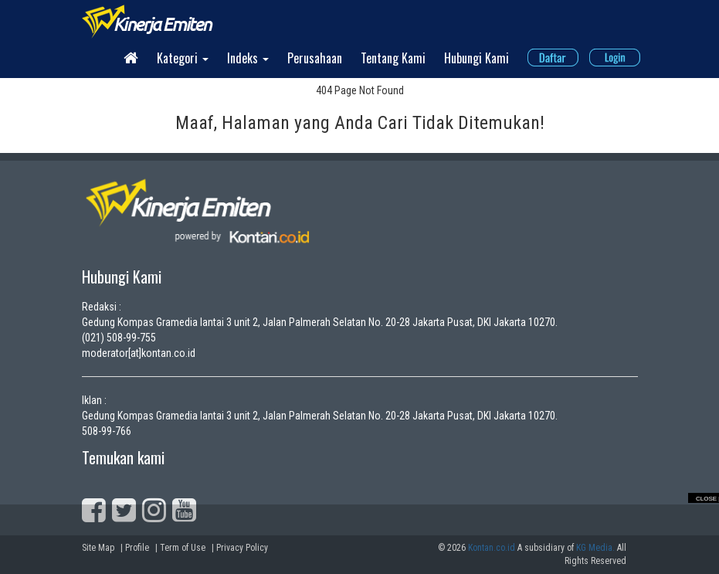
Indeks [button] (248, 58)
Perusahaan (314, 58)
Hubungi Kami (476, 58)
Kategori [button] (183, 58)
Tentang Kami (393, 58)
